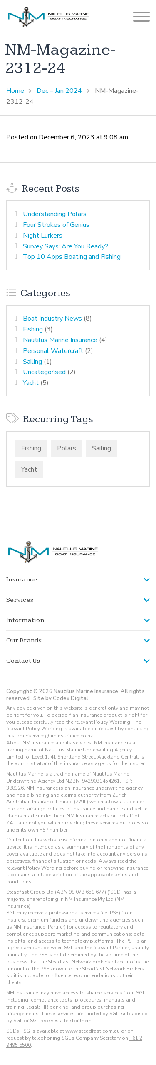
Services (19, 600)
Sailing (32, 361)
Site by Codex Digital (60, 698)
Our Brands (24, 640)
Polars (66, 448)
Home (15, 90)
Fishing (33, 329)
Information (25, 620)
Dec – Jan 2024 (59, 90)
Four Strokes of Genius (56, 224)
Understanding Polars (55, 214)
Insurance (21, 580)
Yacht (31, 382)
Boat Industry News (52, 318)
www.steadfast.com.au (92, 1031)
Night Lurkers (42, 235)
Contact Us (23, 661)
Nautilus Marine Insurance (60, 340)
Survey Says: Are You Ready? (65, 246)
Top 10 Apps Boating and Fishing (72, 256)
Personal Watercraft (53, 350)
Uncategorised (44, 372)
